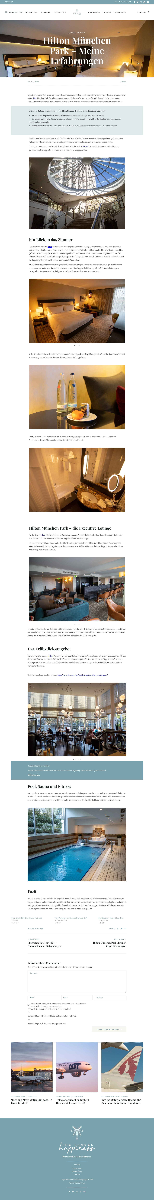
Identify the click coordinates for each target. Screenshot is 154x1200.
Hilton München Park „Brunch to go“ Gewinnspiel (26, 918)
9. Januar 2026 (63, 1096)
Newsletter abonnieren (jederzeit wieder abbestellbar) (50, 1009)
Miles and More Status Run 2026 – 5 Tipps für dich (31, 1101)
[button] (30, 310)
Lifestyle (32, 1096)
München (39, 928)
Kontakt (9, 2)
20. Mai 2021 (33, 82)
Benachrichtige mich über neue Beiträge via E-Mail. (47, 1023)
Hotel (123, 82)
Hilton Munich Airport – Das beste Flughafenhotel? (71, 918)
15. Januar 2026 (18, 1096)
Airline (125, 1096)
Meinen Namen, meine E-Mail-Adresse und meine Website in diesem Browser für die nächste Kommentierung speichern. (58, 1004)
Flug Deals (78, 1096)
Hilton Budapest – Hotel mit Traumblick (110, 918)
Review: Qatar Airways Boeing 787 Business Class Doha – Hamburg (121, 1101)
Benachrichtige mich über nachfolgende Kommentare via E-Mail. (52, 1016)
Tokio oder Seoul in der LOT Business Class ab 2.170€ (72, 1101)
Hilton (51, 656)
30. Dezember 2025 (110, 1096)
